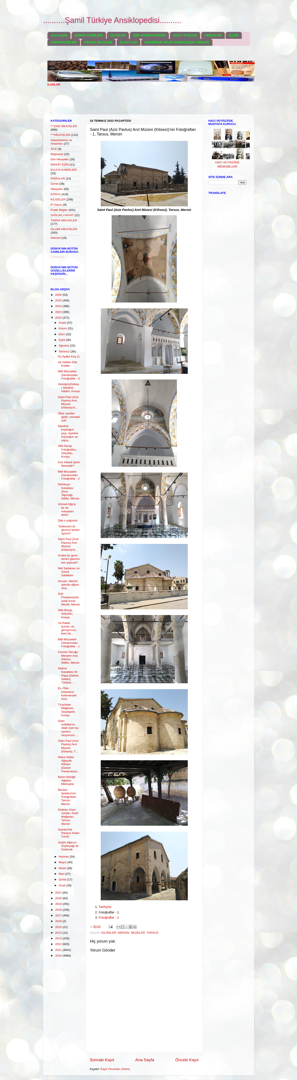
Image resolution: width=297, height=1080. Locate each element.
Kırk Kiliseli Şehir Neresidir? (69, 464)
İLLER (233, 35)
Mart (62, 873)
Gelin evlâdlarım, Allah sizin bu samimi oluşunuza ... (68, 728)
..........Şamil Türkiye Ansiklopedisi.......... (112, 20)
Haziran (64, 856)
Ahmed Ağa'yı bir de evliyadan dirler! (67, 509)
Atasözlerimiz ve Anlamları (61, 141)
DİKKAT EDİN (60, 164)
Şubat (63, 879)
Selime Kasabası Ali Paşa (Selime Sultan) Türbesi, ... (68, 675)
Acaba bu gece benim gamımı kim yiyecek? (69, 559)
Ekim (62, 334)
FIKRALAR (58, 178)
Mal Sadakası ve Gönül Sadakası (69, 572)
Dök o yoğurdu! (68, 520)
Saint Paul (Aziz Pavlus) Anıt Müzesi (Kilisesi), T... (68, 746)
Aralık (63, 322)
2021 (58, 892)
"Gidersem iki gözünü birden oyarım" (69, 530)
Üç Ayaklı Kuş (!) (69, 356)
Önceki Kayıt (186, 1060)
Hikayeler (57, 189)
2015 (58, 927)
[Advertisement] (126, 103)
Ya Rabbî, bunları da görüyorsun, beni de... (67, 628)
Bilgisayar (57, 154)
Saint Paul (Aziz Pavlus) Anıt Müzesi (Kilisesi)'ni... (68, 402)
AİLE (54, 148)
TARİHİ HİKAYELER (64, 220)
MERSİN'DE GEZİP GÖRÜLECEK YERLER (176, 42)
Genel (55, 183)
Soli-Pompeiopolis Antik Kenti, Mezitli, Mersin (69, 599)
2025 (58, 300)
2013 (58, 938)
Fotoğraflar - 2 (109, 917)
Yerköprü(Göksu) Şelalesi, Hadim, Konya (69, 388)
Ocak (62, 885)
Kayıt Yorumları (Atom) (115, 1069)
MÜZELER (138, 932)
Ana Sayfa (59, 35)
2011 (58, 950)
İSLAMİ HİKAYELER (64, 229)
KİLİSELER (108, 932)
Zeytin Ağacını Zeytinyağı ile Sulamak (68, 846)
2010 (58, 955)
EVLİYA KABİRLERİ (64, 169)
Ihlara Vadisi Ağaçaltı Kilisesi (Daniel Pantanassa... (68, 764)
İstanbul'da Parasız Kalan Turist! (68, 833)
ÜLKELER (118, 35)
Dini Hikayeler (60, 159)
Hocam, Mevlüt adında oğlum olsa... (68, 584)
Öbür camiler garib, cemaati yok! (69, 417)
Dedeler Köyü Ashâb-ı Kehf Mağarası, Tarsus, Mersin (68, 816)
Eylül (62, 340)
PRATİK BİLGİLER (98, 42)
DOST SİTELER (185, 35)
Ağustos (64, 345)
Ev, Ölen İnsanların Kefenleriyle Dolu (67, 694)
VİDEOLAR (213, 35)
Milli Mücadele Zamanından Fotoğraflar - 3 (69, 375)
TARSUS (152, 932)
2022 (58, 317)
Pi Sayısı (56, 204)
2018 (58, 909)
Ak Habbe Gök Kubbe (67, 364)
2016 (58, 921)
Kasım (63, 328)
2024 (58, 306)
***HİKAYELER (60, 135)
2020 (58, 898)
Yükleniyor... (59, 256)
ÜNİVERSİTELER (64, 42)
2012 (58, 944)
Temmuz (65, 351)
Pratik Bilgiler (59, 210)
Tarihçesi (105, 907)
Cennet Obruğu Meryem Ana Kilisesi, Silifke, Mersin (68, 657)
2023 (58, 312)
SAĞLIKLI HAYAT (62, 215)
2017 (58, 915)
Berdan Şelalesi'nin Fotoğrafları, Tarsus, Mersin (67, 797)
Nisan (63, 868)
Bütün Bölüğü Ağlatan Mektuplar (67, 780)
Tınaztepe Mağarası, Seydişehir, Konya (67, 710)
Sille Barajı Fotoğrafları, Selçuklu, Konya (67, 451)
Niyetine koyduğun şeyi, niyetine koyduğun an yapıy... (68, 433)
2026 (58, 294)
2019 (58, 904)
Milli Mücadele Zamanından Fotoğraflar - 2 (69, 475)
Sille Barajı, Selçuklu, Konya (65, 613)
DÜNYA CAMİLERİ (89, 35)
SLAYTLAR (128, 42)
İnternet (56, 237)
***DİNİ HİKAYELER (64, 126)
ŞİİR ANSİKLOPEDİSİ (149, 35)
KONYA (56, 194)
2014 (58, 932)
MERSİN (123, 932)
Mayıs (63, 862)
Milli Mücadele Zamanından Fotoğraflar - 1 (69, 643)
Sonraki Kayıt (102, 1060)
